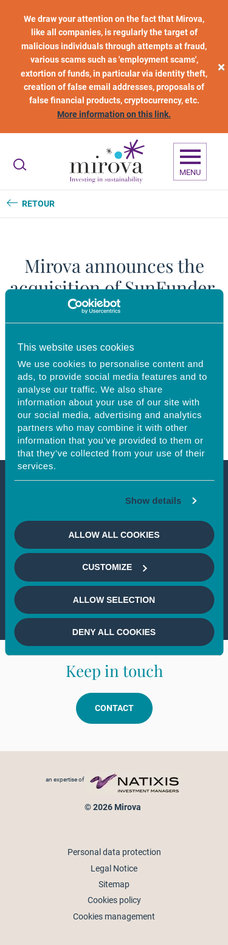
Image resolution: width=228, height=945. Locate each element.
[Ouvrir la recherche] (20, 164)
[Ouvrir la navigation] (190, 161)
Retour (38, 203)
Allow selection (114, 600)
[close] (221, 67)
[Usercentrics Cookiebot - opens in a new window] (67, 306)
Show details (153, 500)
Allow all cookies (113, 535)
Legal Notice (114, 868)
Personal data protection (114, 852)
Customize (114, 567)
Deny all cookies (114, 632)
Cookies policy (114, 900)
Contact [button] (114, 708)
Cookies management (114, 916)
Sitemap (114, 884)
